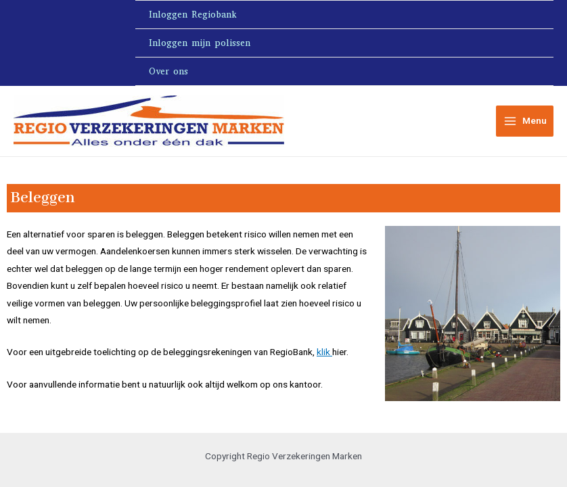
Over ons (168, 71)
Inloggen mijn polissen (199, 43)
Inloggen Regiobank (193, 14)
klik (324, 351)
